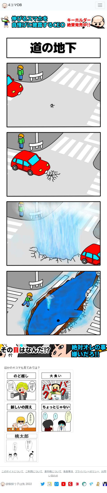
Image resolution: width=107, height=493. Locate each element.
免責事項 (68, 471)
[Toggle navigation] (100, 5)
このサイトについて (13, 471)
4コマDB (12, 5)
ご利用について (34, 471)
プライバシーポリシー (87, 471)
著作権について (53, 471)
